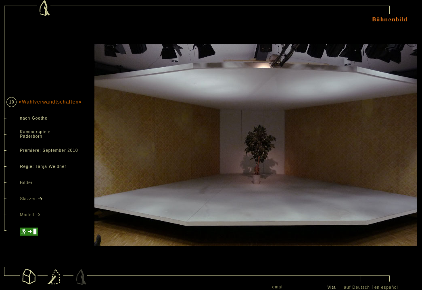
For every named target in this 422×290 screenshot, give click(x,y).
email (278, 287)
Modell (30, 215)
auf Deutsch (357, 287)
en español (386, 287)
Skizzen (31, 199)
